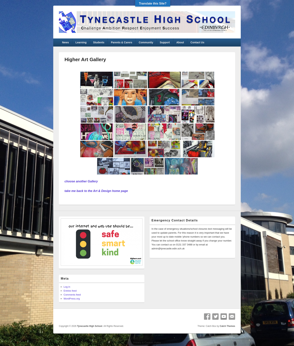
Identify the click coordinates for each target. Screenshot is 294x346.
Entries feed (70, 290)
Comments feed (72, 294)
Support (165, 42)
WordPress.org (72, 298)
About (180, 42)
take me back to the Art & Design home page (96, 191)
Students (98, 42)
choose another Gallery (81, 181)
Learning (80, 42)
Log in (67, 286)
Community (146, 42)
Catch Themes (227, 326)
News (65, 42)
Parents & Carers (121, 42)
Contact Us (197, 42)
